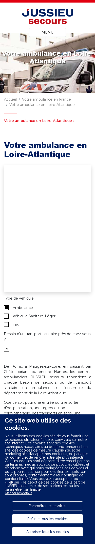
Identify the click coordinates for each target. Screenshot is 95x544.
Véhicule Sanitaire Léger (29, 316)
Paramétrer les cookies (47, 506)
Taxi (11, 324)
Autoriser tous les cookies (47, 532)
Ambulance (18, 307)
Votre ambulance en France (46, 99)
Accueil (10, 99)
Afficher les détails (18, 493)
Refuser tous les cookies (47, 519)
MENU (47, 32)
